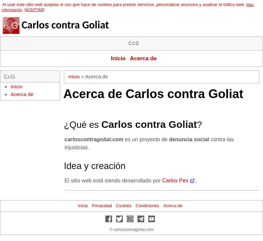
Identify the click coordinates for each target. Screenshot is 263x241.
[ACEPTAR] (34, 10)
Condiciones (147, 205)
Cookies (124, 205)
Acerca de (143, 58)
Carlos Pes (175, 180)
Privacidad (102, 205)
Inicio (118, 58)
